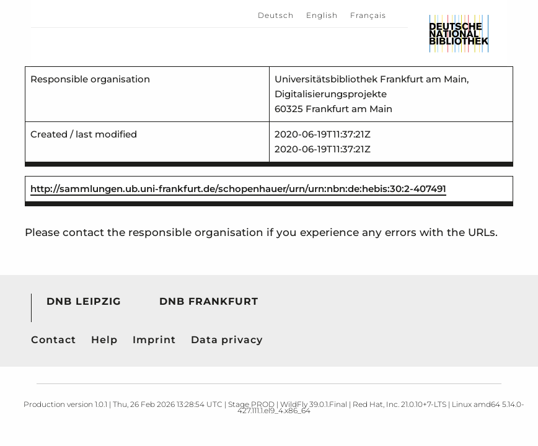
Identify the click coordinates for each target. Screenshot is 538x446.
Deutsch (276, 15)
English (322, 15)
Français (368, 15)
